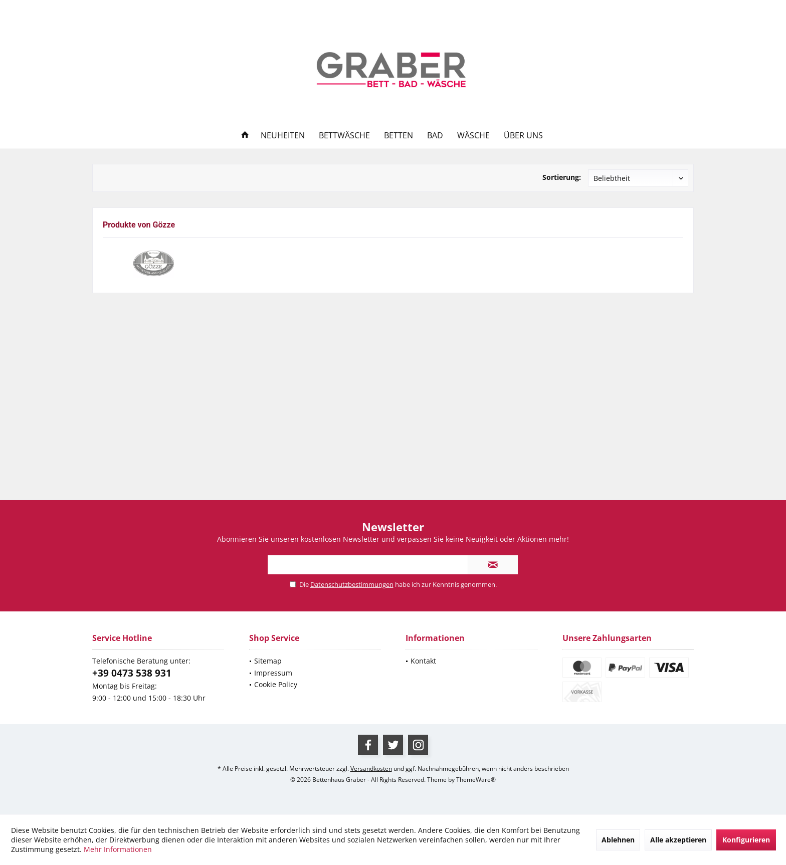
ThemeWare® (476, 779)
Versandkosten (371, 768)
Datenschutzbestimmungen (352, 584)
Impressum (273, 673)
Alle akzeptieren (678, 839)
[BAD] (435, 135)
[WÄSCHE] (473, 135)
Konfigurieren (746, 839)
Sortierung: (561, 177)
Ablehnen (618, 839)
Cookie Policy (275, 684)
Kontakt (423, 661)
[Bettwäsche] (344, 135)
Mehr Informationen (118, 849)
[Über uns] (523, 135)
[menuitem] (682, 9)
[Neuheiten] (283, 135)
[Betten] (398, 135)
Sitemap (268, 661)
